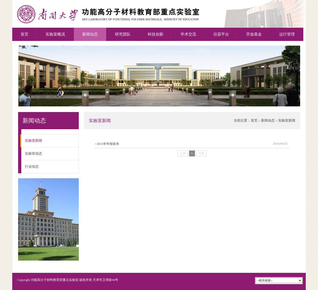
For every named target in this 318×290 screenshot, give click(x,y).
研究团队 (123, 34)
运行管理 (287, 34)
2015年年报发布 (108, 144)
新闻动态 (90, 34)
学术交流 (188, 34)
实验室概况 (55, 34)
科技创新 (155, 34)
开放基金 (254, 34)
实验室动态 (33, 153)
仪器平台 (221, 34)
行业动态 (32, 166)
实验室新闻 (31, 140)
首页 (24, 34)
